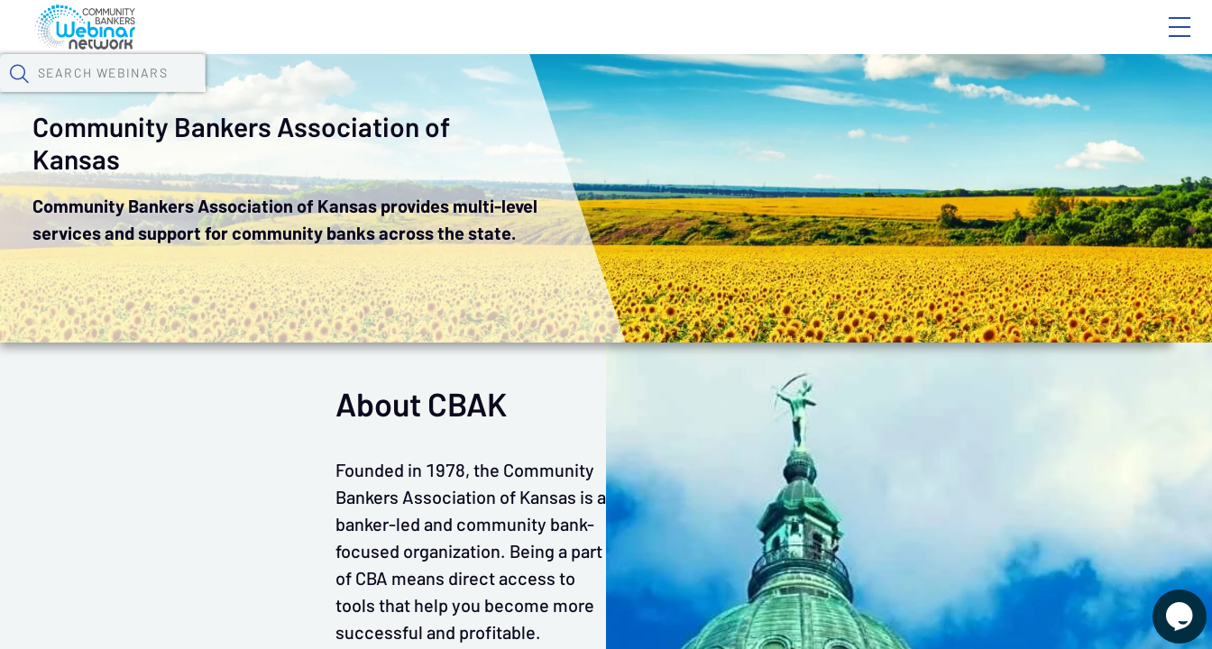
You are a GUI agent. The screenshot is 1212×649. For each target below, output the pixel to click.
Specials (633, 94)
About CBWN (1034, 42)
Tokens (511, 94)
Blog (922, 42)
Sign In (1159, 42)
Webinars (320, 94)
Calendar (420, 94)
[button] (993, 93)
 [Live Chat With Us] (1163, 604)
